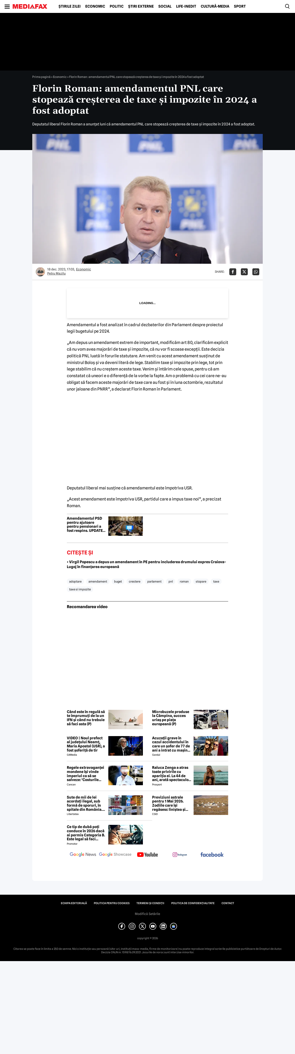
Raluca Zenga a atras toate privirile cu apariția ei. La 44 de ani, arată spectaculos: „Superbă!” (171, 774)
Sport (240, 6)
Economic (95, 6)
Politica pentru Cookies (112, 903)
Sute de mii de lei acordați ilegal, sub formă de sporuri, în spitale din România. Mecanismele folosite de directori (85, 803)
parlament (154, 581)
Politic (117, 6)
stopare (201, 581)
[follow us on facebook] (212, 855)
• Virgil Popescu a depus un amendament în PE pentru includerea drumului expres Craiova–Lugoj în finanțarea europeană (146, 564)
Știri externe (141, 6)
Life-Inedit (186, 6)
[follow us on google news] (83, 855)
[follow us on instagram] (180, 855)
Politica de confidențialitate (193, 903)
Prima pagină (41, 77)
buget (118, 581)
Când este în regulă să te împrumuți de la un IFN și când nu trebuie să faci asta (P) (86, 718)
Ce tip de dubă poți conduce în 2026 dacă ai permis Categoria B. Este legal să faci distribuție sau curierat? (86, 833)
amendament (97, 581)
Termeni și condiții (150, 903)
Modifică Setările (147, 914)
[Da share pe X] (244, 271)
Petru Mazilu (56, 273)
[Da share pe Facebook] (232, 271)
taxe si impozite (80, 589)
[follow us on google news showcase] (115, 855)
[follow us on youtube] (147, 855)
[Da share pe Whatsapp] (255, 271)
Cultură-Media (215, 6)
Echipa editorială (74, 903)
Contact (227, 903)
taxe (216, 581)
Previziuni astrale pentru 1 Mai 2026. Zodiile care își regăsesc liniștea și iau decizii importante (171, 803)
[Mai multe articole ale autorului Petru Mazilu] (40, 271)
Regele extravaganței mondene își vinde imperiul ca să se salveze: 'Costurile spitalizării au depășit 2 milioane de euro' (86, 774)
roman (184, 581)
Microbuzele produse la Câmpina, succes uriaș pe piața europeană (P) (170, 718)
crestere (134, 581)
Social (164, 6)
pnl (170, 581)
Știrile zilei (70, 6)
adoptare (75, 581)
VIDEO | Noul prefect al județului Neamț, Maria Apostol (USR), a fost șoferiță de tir (86, 744)
